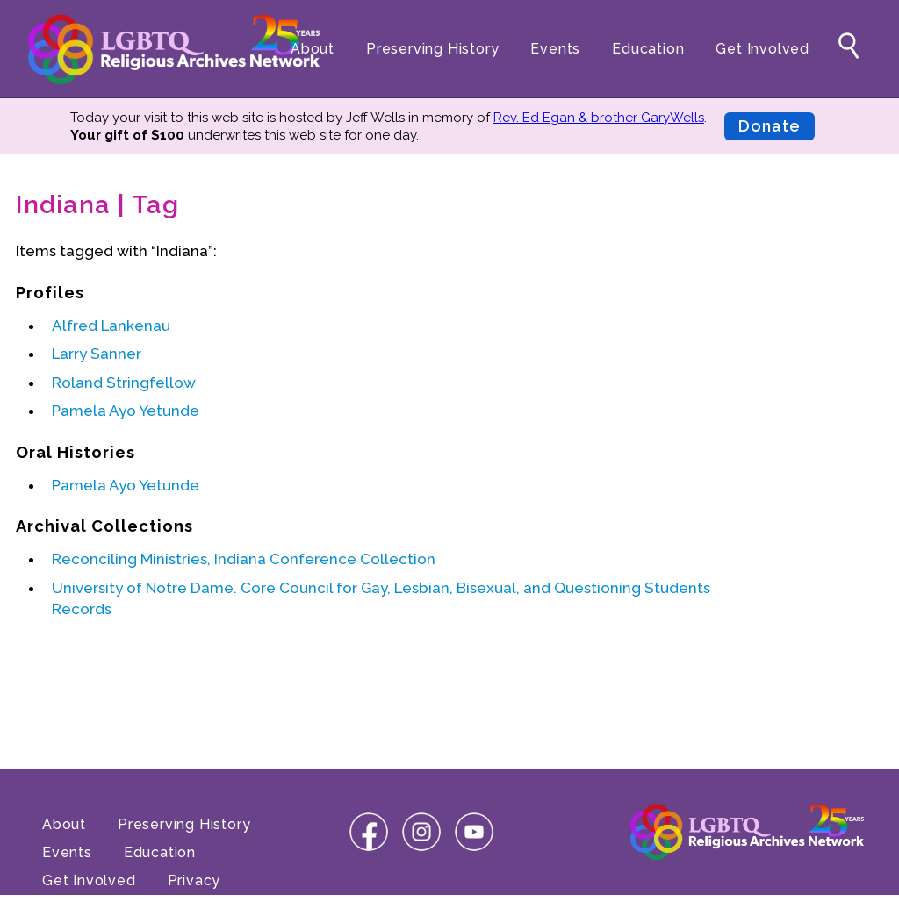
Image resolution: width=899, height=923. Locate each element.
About (312, 48)
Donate (769, 126)
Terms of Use (91, 908)
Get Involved (762, 48)
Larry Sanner (96, 353)
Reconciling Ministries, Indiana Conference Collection (243, 559)
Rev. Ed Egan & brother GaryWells (598, 117)
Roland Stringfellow (124, 382)
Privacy (194, 880)
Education (648, 48)
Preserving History (432, 48)
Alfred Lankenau (111, 325)
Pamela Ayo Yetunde (125, 410)
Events (555, 48)
